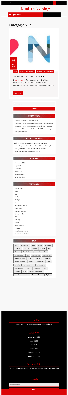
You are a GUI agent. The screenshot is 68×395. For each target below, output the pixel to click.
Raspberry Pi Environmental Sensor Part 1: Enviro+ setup (33, 122)
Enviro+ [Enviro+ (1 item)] (40, 215)
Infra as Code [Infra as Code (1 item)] (22, 220)
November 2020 (23, 160)
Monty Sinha (20, 79)
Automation (22, 169)
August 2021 (22, 151)
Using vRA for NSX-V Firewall (29, 75)
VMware (21, 199)
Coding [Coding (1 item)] (28, 215)
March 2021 (22, 155)
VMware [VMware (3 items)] (21, 233)
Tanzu (20, 195)
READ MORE (19, 92)
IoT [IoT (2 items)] (29, 220)
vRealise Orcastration (44, 71)
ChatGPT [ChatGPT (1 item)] (21, 215)
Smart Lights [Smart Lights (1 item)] (39, 228)
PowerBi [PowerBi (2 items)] (44, 223)
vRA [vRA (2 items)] (27, 233)
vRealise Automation (27, 71)
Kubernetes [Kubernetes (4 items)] (44, 220)
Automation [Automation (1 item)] (27, 213)
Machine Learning (23, 186)
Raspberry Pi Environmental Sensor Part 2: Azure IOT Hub (33, 120)
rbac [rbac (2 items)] (45, 225)
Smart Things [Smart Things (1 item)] (22, 230)
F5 (19, 180)
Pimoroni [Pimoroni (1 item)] (37, 223)
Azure (20, 173)
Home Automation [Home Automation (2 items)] (39, 218)
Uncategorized (22, 197)
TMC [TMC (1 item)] (43, 230)
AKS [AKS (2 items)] (20, 213)
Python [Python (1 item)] (31, 225)
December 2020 (23, 158)
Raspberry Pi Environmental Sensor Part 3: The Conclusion (33, 118)
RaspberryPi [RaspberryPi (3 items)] (39, 225)
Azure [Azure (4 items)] (38, 213)
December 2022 (23, 149)
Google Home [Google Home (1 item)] (28, 218)
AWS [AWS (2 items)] (33, 213)
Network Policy (22, 188)
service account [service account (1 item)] (30, 228)
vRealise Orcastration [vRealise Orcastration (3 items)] (24, 236)
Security (21, 193)
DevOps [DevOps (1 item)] (34, 215)
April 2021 (21, 153)
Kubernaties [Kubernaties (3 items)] (35, 220)
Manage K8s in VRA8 (24, 125)
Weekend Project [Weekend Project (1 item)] (36, 236)
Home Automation (23, 182)
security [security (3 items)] (21, 228)
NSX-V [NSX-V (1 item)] (31, 223)
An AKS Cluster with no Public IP (35, 138)
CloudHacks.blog (34, 8)
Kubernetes (22, 184)
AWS (20, 171)
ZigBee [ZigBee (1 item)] (45, 236)
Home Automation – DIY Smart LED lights (33, 133)
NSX (16, 71)
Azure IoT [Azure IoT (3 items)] (45, 213)
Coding (20, 175)
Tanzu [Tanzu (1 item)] (29, 230)
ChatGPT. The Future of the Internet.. (28, 116)
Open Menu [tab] (15, 14)
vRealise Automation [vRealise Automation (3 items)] (35, 233)
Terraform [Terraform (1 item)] (36, 230)
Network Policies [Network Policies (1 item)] (23, 223)
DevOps (21, 177)
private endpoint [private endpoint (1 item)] (23, 225)
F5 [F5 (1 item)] (45, 215)
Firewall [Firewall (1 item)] (21, 218)
